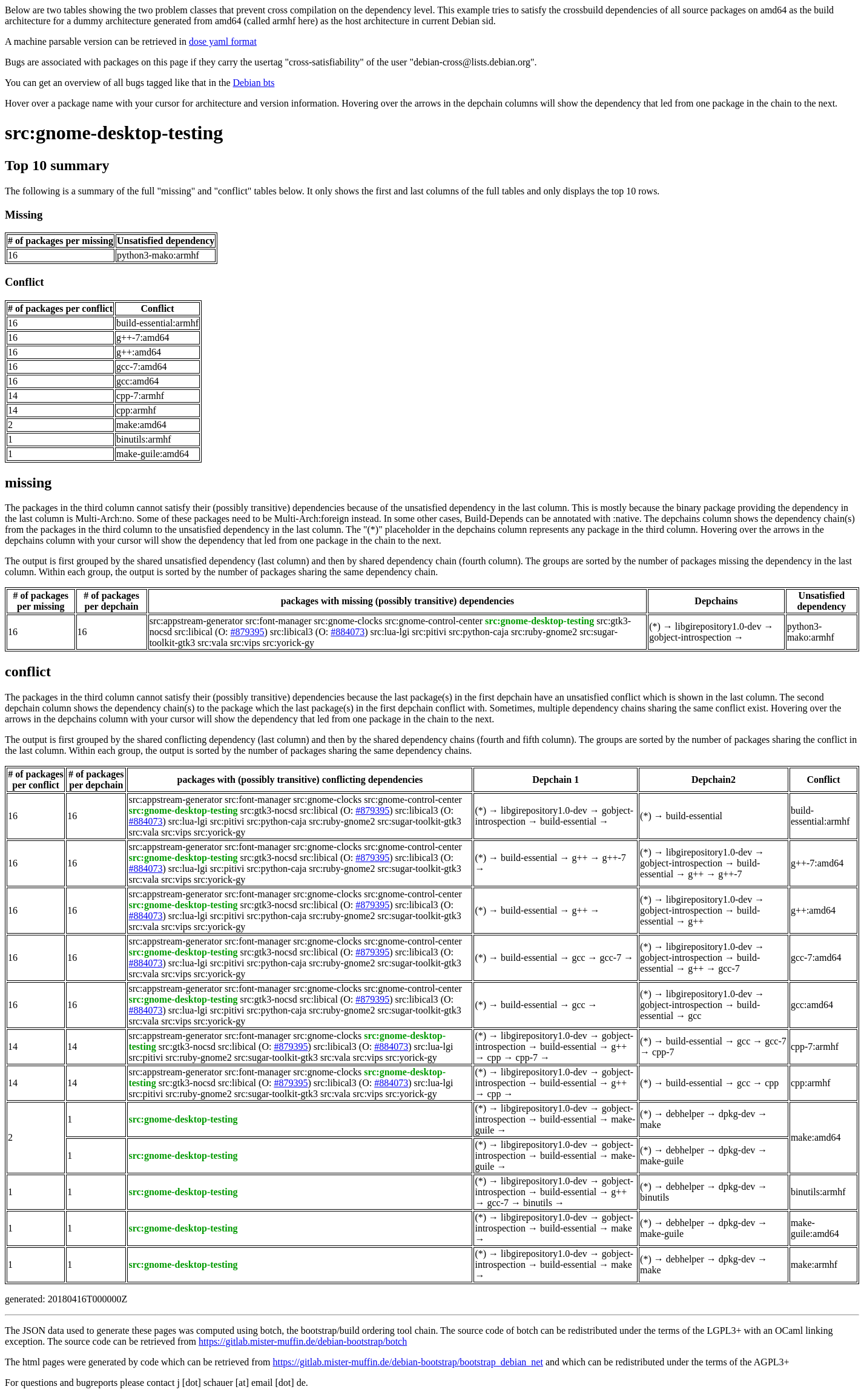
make (650, 1124)
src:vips (245, 643)
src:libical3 (291, 632)
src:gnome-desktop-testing (114, 132)
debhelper (685, 1114)
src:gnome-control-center (433, 621)
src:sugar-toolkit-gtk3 (419, 821)
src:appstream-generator (196, 621)
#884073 (347, 632)
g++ (579, 857)
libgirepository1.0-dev (718, 626)
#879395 (247, 632)
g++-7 (613, 857)
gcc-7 (611, 957)
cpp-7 (527, 1057)
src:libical (193, 632)
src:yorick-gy (288, 643)
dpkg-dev (737, 1114)
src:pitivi (429, 632)
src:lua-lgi (389, 632)
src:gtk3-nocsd (268, 810)
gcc (578, 957)
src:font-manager (278, 621)
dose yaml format (223, 41)
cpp (494, 1057)
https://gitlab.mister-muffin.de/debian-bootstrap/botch (303, 1341)
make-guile (662, 1161)
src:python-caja (479, 632)
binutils (537, 1203)
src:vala (212, 643)
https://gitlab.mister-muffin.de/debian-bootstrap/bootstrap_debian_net (407, 1362)
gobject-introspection (690, 637)
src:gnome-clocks (348, 621)
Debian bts (254, 82)
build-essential (568, 821)
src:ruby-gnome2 (544, 632)
